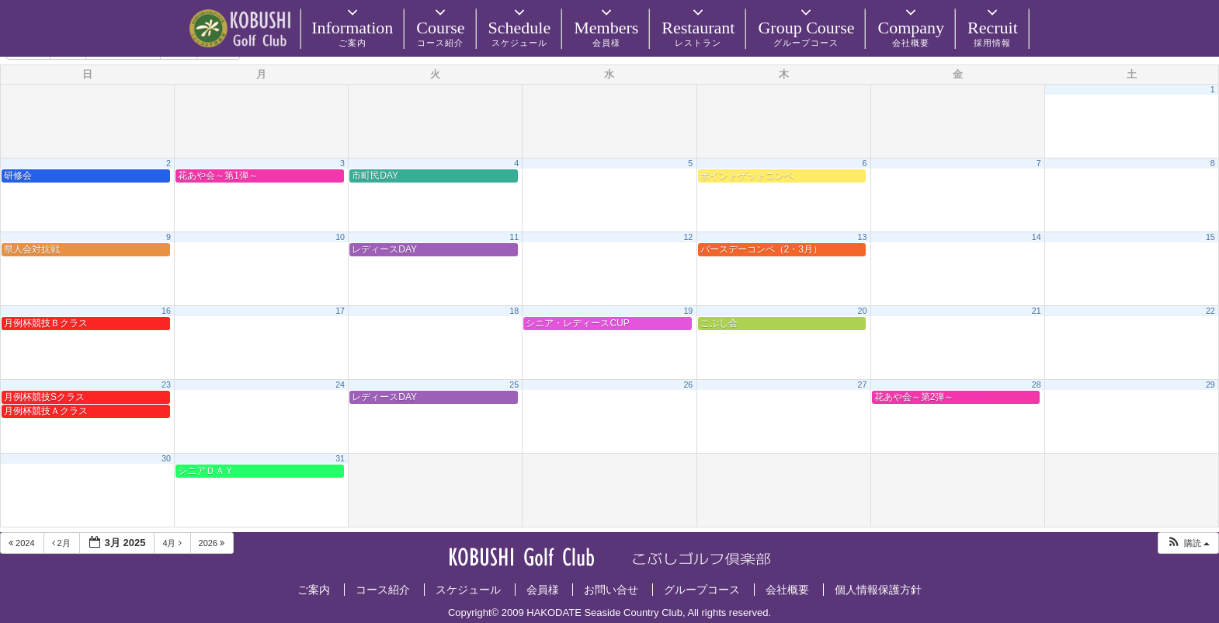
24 (340, 384)
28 (1036, 384)
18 (514, 310)
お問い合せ (611, 589)
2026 (213, 543)
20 (862, 310)
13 (862, 237)
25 (514, 384)
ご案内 (313, 589)
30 (166, 458)
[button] (1187, 543)
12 (688, 237)
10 (340, 237)
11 (514, 237)
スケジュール (468, 589)
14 (1036, 237)
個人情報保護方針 (878, 589)
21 (1036, 310)
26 (688, 384)
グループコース (702, 589)
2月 (62, 543)
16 (166, 310)
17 (340, 310)
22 (1210, 310)
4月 (172, 543)
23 (166, 384)
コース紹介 (383, 589)
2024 (23, 543)
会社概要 (787, 589)
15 (1210, 237)
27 (862, 384)
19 (688, 310)
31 (340, 458)
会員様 (542, 589)
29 (1210, 384)
